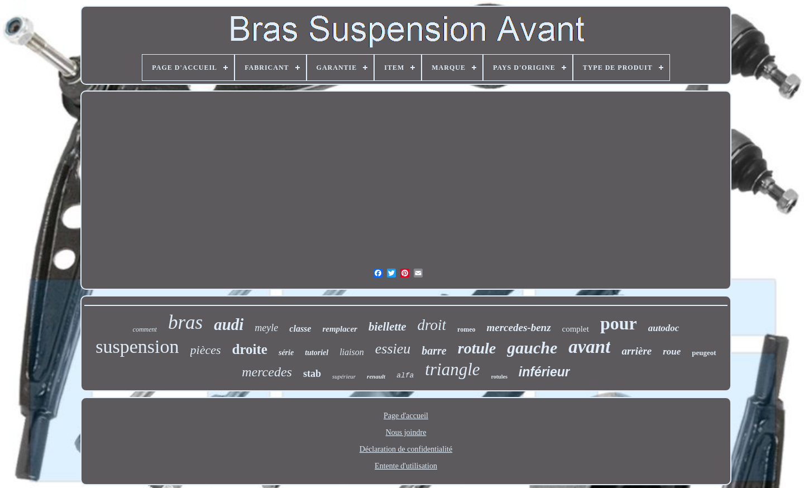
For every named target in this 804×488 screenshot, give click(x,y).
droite (249, 349)
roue (672, 351)
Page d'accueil (406, 416)
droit (432, 325)
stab (312, 373)
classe (300, 328)
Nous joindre (406, 432)
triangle (452, 369)
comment (145, 329)
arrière (636, 351)
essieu (393, 349)
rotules (499, 377)
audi (228, 324)
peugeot (704, 352)
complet (575, 328)
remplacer (339, 328)
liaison (351, 352)
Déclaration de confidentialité (406, 449)
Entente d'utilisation (406, 466)
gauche (532, 347)
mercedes (267, 372)
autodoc (663, 328)
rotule (477, 348)
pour (618, 323)
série (286, 352)
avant (589, 347)
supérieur (344, 376)
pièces (205, 350)
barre (434, 351)
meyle (266, 327)
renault (376, 376)
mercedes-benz (519, 327)
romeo (466, 329)
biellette (387, 326)
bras (185, 322)
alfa (405, 375)
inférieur (544, 372)
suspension (137, 346)
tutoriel (316, 352)
